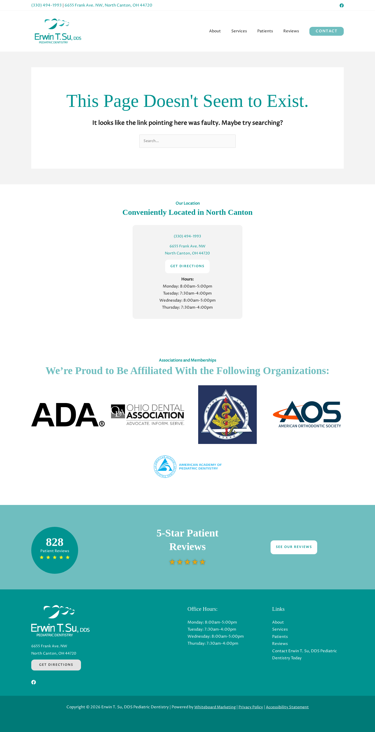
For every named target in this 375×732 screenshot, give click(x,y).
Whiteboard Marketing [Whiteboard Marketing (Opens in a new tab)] (213, 707)
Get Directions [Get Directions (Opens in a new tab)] (56, 665)
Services (280, 629)
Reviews (280, 643)
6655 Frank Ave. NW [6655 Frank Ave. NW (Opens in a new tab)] (187, 246)
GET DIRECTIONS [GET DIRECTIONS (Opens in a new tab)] (187, 266)
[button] (326, 31)
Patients (280, 636)
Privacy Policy (250, 707)
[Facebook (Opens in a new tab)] (342, 5)
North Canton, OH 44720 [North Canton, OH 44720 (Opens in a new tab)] (187, 253)
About (278, 622)
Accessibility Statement (288, 707)
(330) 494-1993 (46, 5)
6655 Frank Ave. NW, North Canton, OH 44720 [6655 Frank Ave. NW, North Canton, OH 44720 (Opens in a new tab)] (108, 5)
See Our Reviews (294, 547)
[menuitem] (224, 31)
